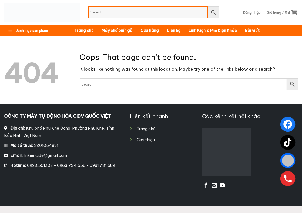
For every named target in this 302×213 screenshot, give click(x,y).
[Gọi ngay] (287, 178)
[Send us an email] (214, 186)
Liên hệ (173, 30)
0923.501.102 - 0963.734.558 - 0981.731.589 (71, 165)
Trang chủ (83, 30)
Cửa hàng (149, 30)
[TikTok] (287, 142)
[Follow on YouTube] (222, 186)
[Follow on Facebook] (206, 186)
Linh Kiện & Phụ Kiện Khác (213, 30)
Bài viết (252, 30)
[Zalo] (287, 160)
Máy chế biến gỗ (117, 30)
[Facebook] (287, 124)
